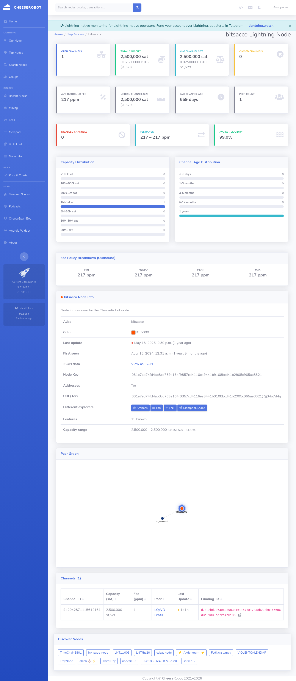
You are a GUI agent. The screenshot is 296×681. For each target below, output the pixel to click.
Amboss (140, 408)
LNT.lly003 (122, 653)
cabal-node (164, 653)
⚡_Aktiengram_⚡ (191, 653)
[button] (282, 7)
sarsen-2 (189, 661)
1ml (156, 408)
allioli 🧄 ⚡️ (88, 661)
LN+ (170, 408)
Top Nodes (75, 34)
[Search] (94, 7)
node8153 (129, 661)
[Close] (290, 25)
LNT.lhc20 (143, 653)
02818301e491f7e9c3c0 (160, 661)
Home (58, 34)
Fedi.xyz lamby (221, 653)
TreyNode (66, 661)
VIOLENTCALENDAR (252, 653)
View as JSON (142, 364)
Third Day (109, 661)
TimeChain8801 (71, 653)
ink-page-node (98, 653)
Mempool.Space (192, 408)
